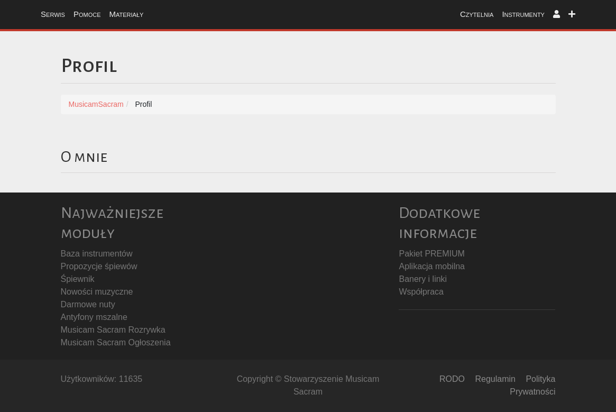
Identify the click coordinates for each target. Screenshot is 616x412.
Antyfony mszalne (94, 317)
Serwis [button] (53, 14)
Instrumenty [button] (523, 14)
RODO (452, 378)
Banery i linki (423, 278)
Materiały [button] (126, 14)
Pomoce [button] (87, 14)
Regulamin (495, 378)
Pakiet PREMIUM (431, 253)
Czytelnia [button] (476, 14)
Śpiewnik (78, 278)
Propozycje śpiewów (99, 266)
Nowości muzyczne (97, 291)
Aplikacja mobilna (432, 266)
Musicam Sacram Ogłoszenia (116, 342)
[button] (556, 14)
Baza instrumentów (97, 253)
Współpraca (421, 291)
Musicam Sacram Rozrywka (113, 329)
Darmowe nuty (88, 304)
